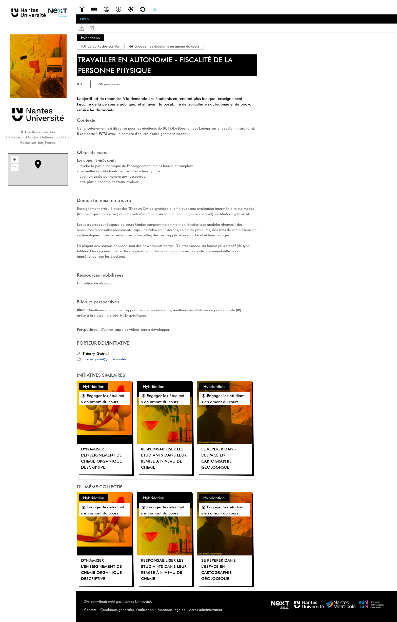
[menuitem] (82, 8)
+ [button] (14, 160)
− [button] (14, 167)
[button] (81, 28)
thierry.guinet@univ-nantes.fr (106, 359)
